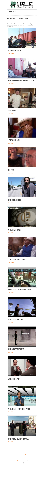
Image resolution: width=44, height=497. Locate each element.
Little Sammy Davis (14, 140)
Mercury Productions (19, 460)
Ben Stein (11, 170)
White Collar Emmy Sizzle (16, 319)
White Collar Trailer (14, 230)
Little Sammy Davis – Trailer (17, 259)
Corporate (25, 24)
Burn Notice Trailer (14, 200)
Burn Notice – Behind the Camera (18, 439)
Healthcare (10, 26)
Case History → (12, 53)
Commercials (17, 24)
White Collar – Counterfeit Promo (19, 409)
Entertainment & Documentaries (15, 25)
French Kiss (12, 110)
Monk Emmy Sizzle (14, 379)
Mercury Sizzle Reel (14, 50)
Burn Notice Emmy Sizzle (16, 349)
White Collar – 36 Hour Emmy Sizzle (19, 289)
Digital (31, 24)
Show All (9, 24)
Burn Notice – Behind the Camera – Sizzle (21, 80)
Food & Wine (29, 25)
